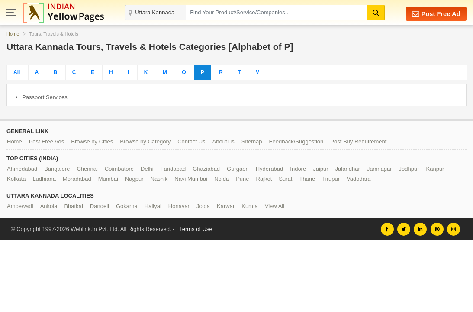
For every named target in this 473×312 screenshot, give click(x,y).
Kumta (249, 206)
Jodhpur (409, 169)
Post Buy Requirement (358, 141)
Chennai (87, 169)
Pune (242, 179)
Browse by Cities (92, 141)
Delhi (147, 169)
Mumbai (108, 179)
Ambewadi (20, 206)
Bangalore (57, 169)
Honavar (179, 206)
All (16, 72)
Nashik (159, 179)
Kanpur (435, 169)
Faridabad (173, 169)
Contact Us (191, 141)
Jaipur (320, 169)
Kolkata (16, 179)
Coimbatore (119, 169)
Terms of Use (195, 229)
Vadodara (358, 179)
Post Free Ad (435, 14)
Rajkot (264, 179)
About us (223, 141)
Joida (203, 206)
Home (12, 33)
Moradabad (77, 179)
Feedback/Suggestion (296, 141)
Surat (285, 179)
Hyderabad (269, 169)
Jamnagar (379, 169)
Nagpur (134, 179)
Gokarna (127, 206)
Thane (307, 179)
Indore (298, 169)
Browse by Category (145, 141)
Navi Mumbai (190, 179)
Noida (221, 179)
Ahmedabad (22, 169)
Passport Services (45, 97)
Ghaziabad (206, 169)
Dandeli (99, 206)
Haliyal (153, 206)
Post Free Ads (46, 141)
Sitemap (251, 141)
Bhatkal (73, 206)
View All (274, 206)
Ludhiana (44, 179)
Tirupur (331, 179)
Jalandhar (347, 169)
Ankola (49, 206)
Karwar (226, 206)
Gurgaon (238, 169)
